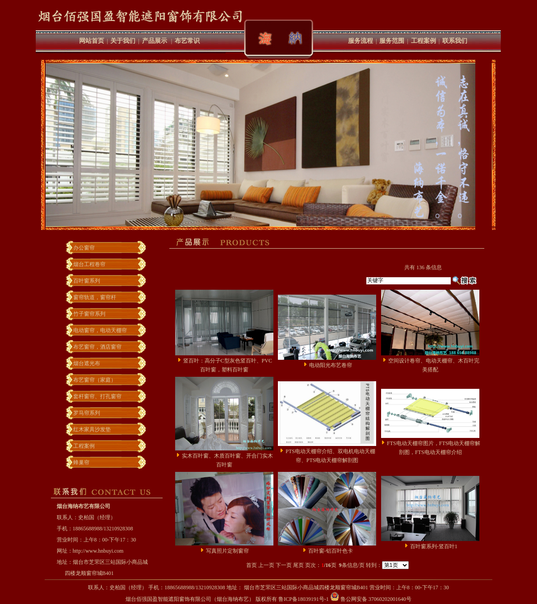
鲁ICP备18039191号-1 (303, 599)
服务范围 (391, 40)
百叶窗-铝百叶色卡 (330, 551)
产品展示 (154, 40)
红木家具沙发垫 (92, 429)
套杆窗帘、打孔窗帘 (97, 396)
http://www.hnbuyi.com (98, 551)
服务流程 (360, 40)
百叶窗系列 (86, 281)
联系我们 (454, 40)
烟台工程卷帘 (89, 264)
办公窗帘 (84, 248)
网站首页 (91, 40)
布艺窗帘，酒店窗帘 (97, 347)
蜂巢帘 (81, 462)
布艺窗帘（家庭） (94, 380)
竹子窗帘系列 (89, 314)
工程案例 (423, 40)
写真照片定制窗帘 (227, 551)
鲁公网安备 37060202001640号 (370, 599)
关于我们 (122, 40)
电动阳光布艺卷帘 (330, 365)
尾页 (298, 565)
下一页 (284, 565)
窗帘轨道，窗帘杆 (94, 297)
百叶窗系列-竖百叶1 (433, 546)
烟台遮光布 (86, 363)
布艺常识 (187, 40)
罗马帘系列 (86, 413)
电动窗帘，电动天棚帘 (100, 330)
